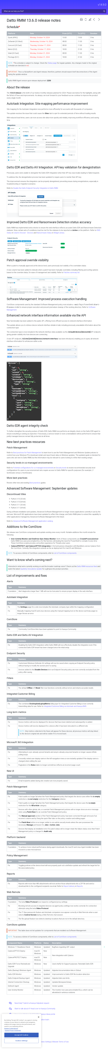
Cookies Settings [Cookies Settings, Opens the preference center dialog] (21, 1040)
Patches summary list (72, 272)
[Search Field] (54, 11)
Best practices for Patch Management (27, 453)
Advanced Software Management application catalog (33, 521)
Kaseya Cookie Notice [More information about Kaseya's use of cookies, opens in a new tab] (11, 1028)
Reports (80, 886)
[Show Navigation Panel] (2, 3)
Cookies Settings (45, 1042)
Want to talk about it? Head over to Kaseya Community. (35, 1009)
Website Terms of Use (60, 1042)
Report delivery (69, 886)
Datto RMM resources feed (87, 566)
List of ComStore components (65, 553)
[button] (104, 11)
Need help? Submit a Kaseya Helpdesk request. (32, 1003)
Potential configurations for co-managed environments (33, 468)
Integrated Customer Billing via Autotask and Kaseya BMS (65, 706)
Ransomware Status (44, 233)
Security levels (61, 468)
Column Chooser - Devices (23, 233)
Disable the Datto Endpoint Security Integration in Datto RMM (35, 188)
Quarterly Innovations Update (31, 569)
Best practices (35, 483)
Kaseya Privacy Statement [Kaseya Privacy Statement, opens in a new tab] (13, 1030)
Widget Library (59, 233)
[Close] (38, 1017)
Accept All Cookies (21, 1035)
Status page (52, 63)
